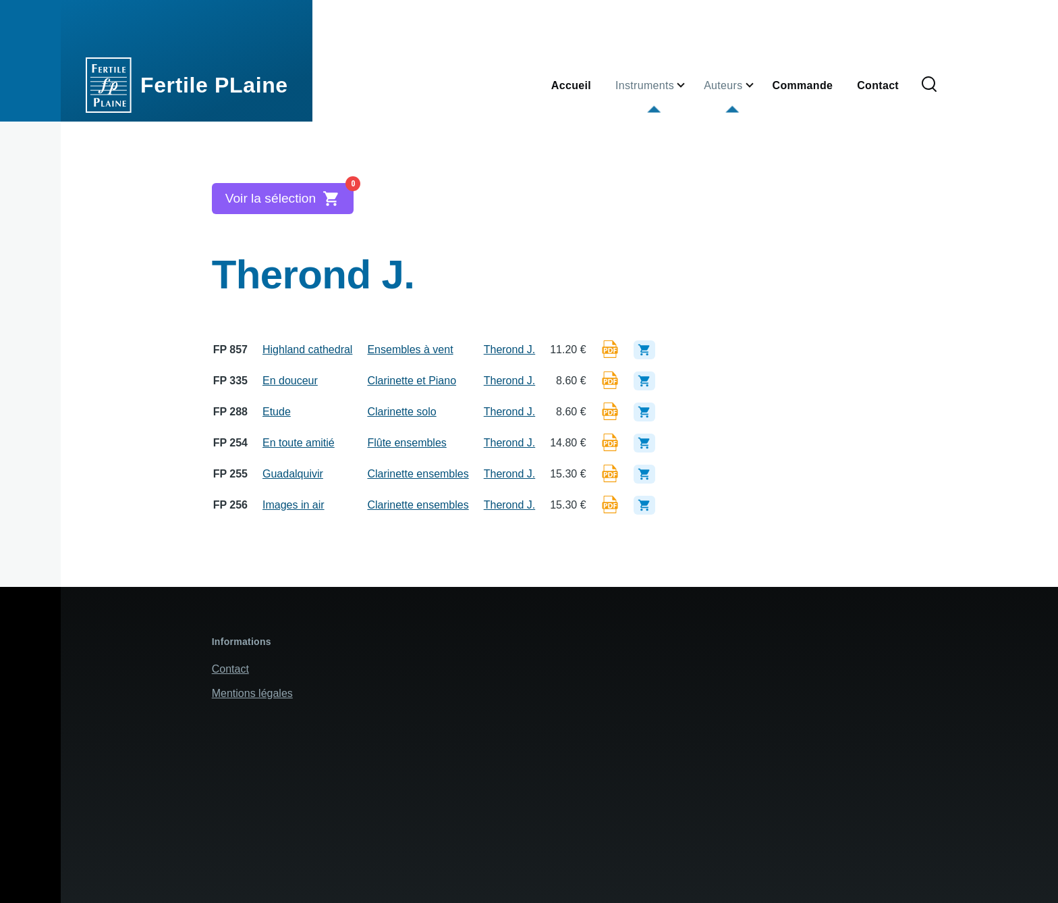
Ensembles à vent (410, 349)
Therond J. (509, 349)
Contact (230, 669)
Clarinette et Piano (411, 380)
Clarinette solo (401, 411)
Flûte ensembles (406, 442)
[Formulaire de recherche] (929, 85)
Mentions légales (252, 693)
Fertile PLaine (214, 85)
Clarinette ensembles (417, 474)
